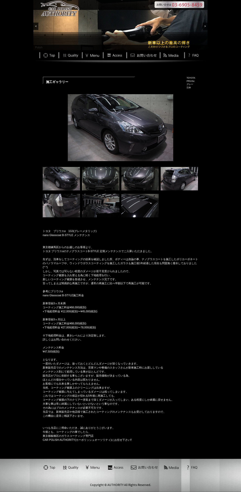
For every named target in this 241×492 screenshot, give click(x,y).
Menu (92, 55)
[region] (120, 25)
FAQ (193, 55)
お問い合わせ (143, 55)
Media (171, 55)
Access (114, 55)
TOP (48, 55)
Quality (70, 55)
